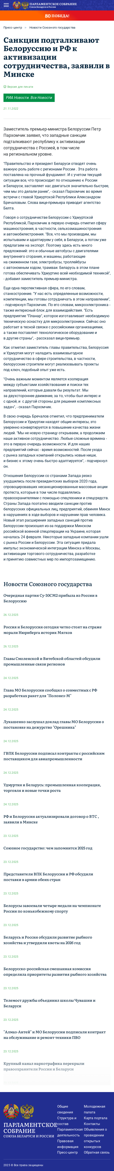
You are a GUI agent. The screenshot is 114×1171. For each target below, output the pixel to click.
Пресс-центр (12, 27)
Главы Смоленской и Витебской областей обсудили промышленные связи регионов (51, 661)
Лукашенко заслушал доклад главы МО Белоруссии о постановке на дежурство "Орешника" (53, 724)
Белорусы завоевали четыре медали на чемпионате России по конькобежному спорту (52, 908)
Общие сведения (65, 1109)
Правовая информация (67, 1144)
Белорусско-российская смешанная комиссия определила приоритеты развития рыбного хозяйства (55, 971)
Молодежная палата (94, 1109)
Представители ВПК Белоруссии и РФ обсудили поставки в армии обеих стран (48, 876)
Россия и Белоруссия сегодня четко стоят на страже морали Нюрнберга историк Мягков (52, 629)
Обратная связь (97, 1152)
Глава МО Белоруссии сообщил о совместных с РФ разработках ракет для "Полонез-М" (50, 692)
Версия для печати (20, 86)
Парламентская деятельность (70, 1132)
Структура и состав (66, 1121)
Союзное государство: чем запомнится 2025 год (47, 848)
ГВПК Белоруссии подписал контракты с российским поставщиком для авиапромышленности (53, 755)
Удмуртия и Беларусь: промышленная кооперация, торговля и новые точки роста (52, 787)
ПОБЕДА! (57, 15)
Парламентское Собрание (30, 1129)
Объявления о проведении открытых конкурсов (95, 1138)
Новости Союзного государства (52, 27)
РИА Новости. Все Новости (29, 97)
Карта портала (95, 1118)
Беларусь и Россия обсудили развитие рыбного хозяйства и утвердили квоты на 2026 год (47, 939)
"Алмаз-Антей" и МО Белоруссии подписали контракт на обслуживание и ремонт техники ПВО (54, 1034)
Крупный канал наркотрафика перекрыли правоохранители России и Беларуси (43, 1066)
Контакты (92, 1124)
